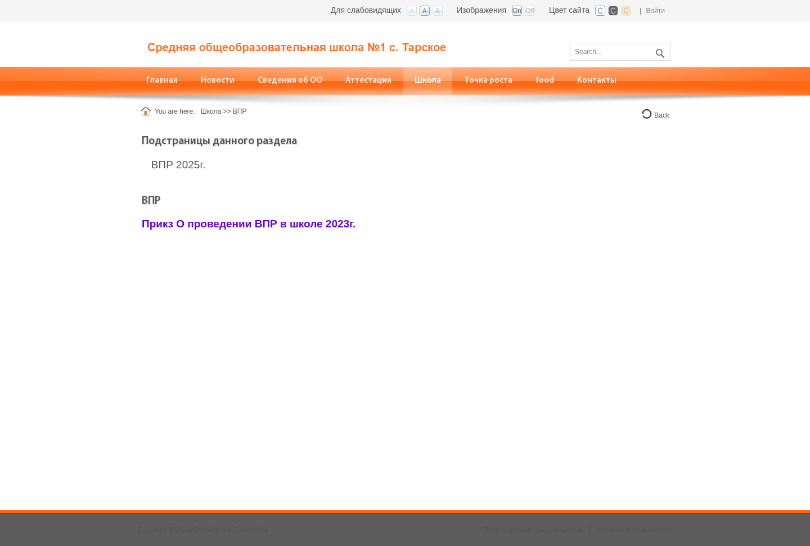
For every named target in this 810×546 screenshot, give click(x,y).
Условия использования (634, 530)
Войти (655, 11)
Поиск (658, 51)
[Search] (620, 52)
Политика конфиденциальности (533, 530)
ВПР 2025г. (178, 165)
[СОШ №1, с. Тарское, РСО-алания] (309, 43)
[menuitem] (290, 80)
